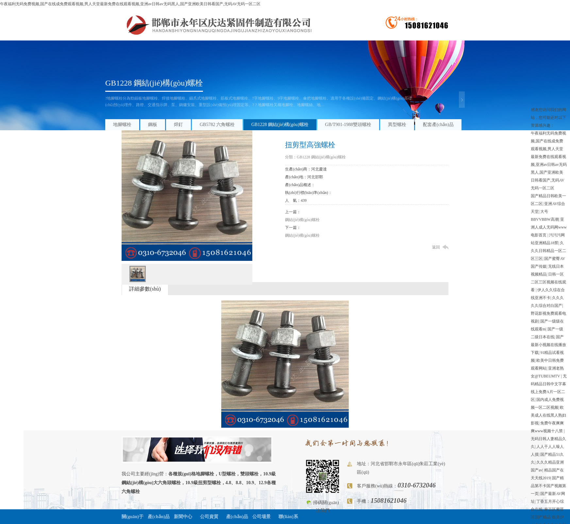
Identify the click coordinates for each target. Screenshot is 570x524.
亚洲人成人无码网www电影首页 (549, 227)
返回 (436, 247)
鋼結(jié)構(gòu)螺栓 (302, 219)
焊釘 (178, 124)
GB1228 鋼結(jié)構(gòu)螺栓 (154, 83)
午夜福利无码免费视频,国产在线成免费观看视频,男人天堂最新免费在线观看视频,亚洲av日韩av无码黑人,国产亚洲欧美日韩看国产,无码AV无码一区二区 (130, 4)
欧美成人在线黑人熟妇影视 (548, 415)
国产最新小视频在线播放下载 (548, 345)
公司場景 (261, 516)
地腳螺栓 (122, 124)
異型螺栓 (397, 124)
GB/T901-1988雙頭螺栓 (348, 124)
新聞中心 (183, 516)
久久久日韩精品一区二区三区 (548, 251)
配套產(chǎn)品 (438, 124)
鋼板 (152, 124)
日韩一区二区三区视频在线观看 (548, 282)
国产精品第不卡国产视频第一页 (548, 486)
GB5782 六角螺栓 (217, 124)
